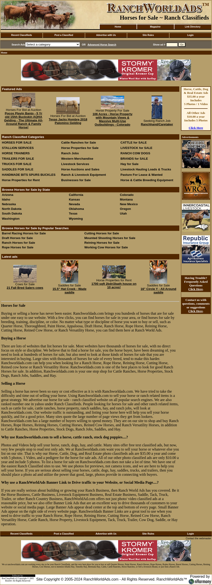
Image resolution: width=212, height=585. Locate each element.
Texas (73, 213)
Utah (123, 213)
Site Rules (148, 35)
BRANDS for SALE (134, 158)
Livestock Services (75, 164)
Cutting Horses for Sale (101, 233)
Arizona (7, 195)
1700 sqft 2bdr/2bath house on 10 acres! (114, 285)
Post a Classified (63, 35)
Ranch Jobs (70, 153)
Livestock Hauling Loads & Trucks (145, 169)
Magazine (155, 26)
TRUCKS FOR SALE (17, 164)
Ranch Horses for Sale (18, 242)
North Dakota (11, 209)
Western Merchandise (77, 158)
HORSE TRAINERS (16, 153)
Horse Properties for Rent (21, 180)
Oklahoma (76, 209)
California (76, 195)
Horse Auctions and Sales (80, 169)
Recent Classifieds (21, 35)
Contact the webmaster (198, 538)
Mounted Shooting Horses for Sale (109, 238)
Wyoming (76, 218)
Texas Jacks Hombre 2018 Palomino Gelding (68, 121)
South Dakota (12, 213)
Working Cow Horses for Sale (106, 247)
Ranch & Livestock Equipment (83, 174)
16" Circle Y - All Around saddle (158, 290)
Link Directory (192, 26)
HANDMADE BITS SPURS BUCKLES (29, 174)
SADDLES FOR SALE (17, 169)
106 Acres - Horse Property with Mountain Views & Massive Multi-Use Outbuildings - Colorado (112, 119)
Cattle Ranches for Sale (78, 142)
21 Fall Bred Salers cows (25, 287)
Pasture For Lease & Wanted (141, 174)
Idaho (6, 199)
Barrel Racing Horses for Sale (24, 233)
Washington (11, 218)
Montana (126, 199)
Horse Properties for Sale (80, 148)
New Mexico (129, 204)
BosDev (8, 581)
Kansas (74, 199)
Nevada (74, 204)
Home (118, 26)
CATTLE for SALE (133, 142)
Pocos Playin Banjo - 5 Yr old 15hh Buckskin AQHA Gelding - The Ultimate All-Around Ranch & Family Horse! (23, 120)
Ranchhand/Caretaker (157, 124)
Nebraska (9, 204)
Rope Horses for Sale (17, 247)
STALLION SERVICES (18, 148)
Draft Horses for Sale (17, 238)
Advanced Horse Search (102, 44)
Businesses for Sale (76, 180)
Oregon (125, 209)
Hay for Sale (129, 164)
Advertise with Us (106, 35)
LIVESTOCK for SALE (136, 148)
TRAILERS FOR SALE (18, 158)
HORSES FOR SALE (17, 142)
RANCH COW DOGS (135, 153)
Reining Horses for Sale (101, 242)
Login (190, 35)
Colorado (127, 195)
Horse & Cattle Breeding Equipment (146, 180)
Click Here (196, 128)
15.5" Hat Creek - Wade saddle (69, 290)
